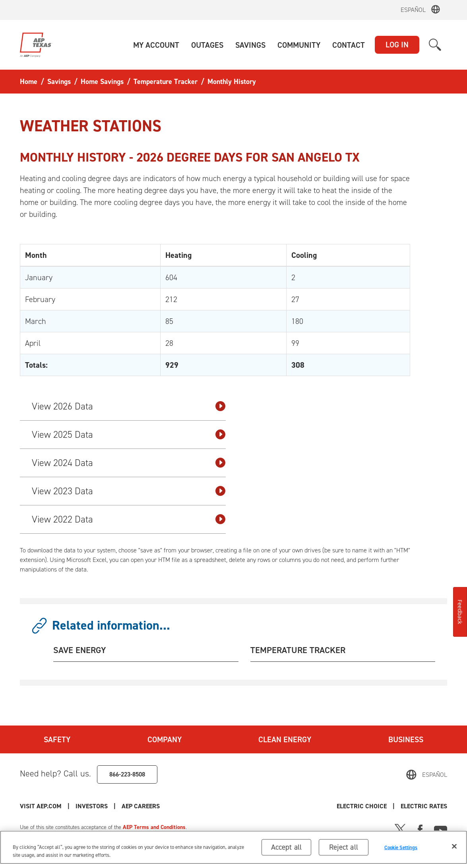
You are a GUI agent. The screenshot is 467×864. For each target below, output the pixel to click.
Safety (57, 739)
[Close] (454, 851)
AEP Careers (141, 806)
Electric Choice (362, 806)
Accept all (286, 852)
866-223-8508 (127, 774)
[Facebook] (420, 829)
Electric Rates (424, 806)
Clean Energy (284, 739)
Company (164, 739)
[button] (156, 45)
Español (413, 10)
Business (405, 739)
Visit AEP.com (41, 806)
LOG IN (397, 44)
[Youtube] (440, 829)
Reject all (343, 852)
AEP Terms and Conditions (154, 827)
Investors (92, 806)
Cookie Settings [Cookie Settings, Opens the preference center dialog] (401, 852)
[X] (400, 829)
